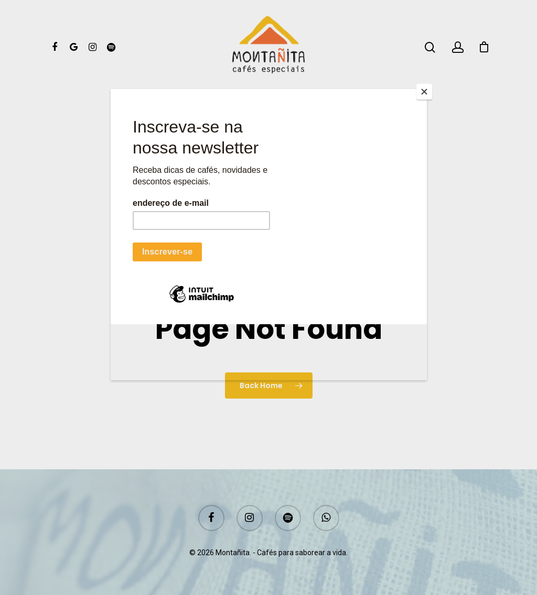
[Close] (424, 92)
